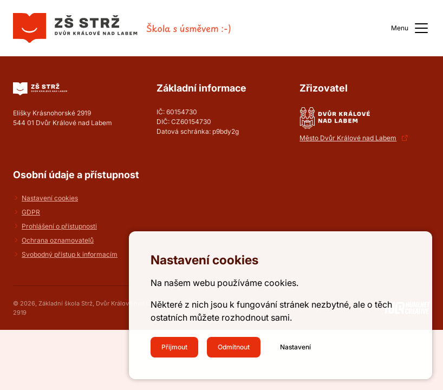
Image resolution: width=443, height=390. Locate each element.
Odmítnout (234, 347)
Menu (410, 28)
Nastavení (295, 347)
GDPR (31, 212)
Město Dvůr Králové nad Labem (347, 138)
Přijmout (174, 347)
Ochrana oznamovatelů (58, 240)
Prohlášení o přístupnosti (59, 226)
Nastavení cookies (50, 198)
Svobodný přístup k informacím (70, 254)
